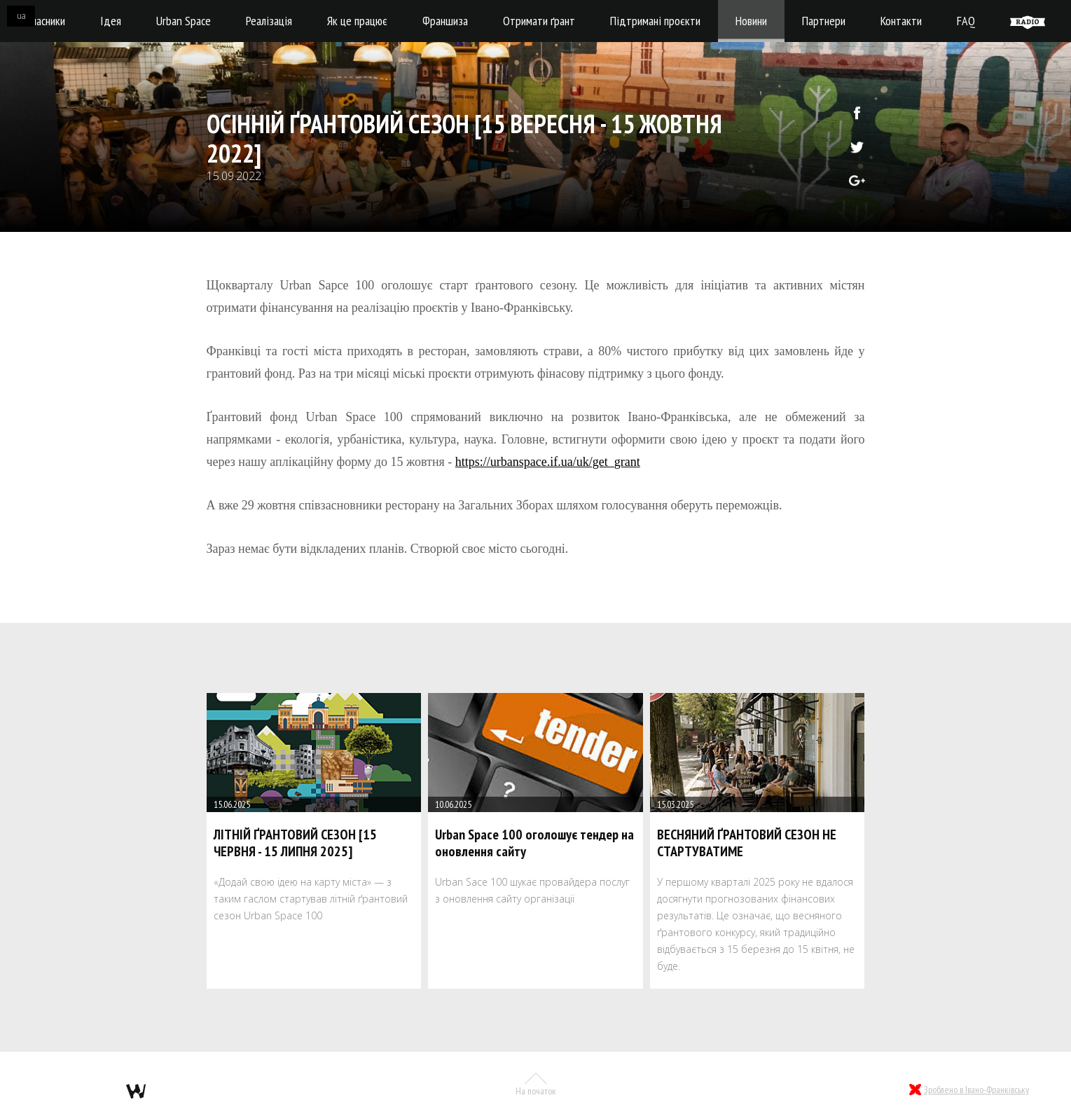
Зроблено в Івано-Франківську (976, 1089)
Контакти (901, 21)
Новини (751, 21)
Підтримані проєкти (655, 21)
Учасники (45, 21)
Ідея (110, 21)
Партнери (823, 21)
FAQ (966, 21)
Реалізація (269, 21)
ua (21, 16)
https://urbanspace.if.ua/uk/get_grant (547, 462)
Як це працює (357, 21)
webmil (136, 1091)
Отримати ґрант (539, 21)
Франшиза (445, 21)
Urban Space (183, 21)
